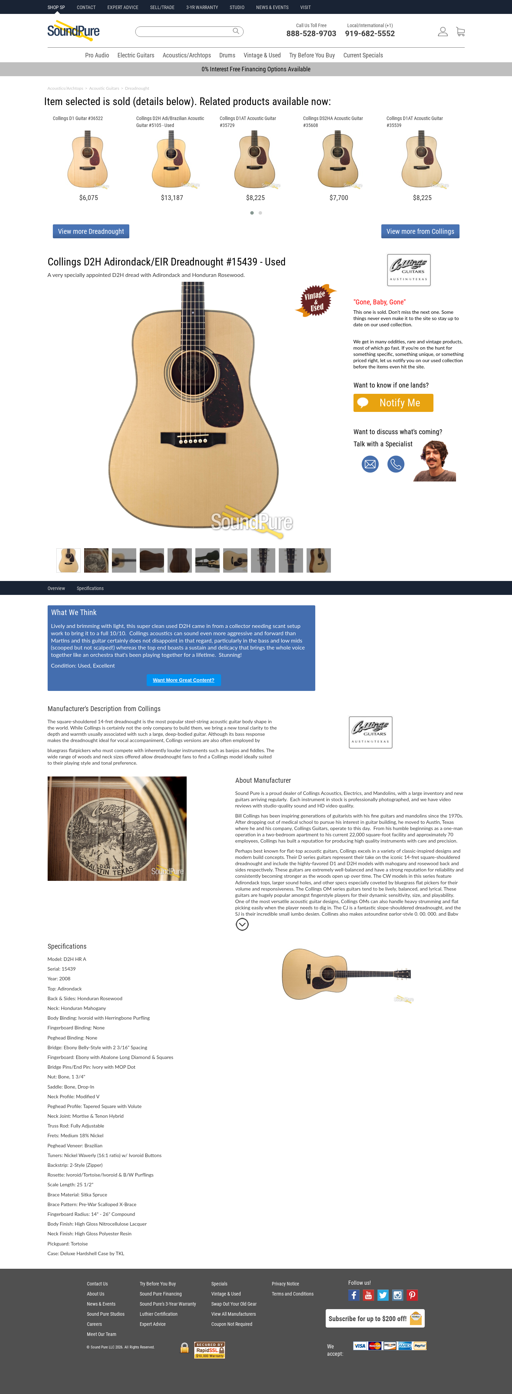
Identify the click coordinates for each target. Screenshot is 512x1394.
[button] (252, 212)
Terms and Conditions (293, 1294)
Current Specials (363, 55)
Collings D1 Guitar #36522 (78, 118)
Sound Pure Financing (161, 1294)
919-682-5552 (370, 33)
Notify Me (400, 403)
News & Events (101, 1304)
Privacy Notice (285, 1284)
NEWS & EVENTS (272, 7)
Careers (94, 1324)
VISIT (305, 7)
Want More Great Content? (183, 680)
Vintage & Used (262, 55)
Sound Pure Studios (105, 1314)
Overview (56, 588)
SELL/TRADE (162, 7)
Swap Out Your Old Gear (234, 1304)
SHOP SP (56, 7)
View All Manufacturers (233, 1314)
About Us (95, 1294)
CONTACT (86, 7)
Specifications (90, 588)
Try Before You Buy (312, 55)
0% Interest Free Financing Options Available (256, 69)
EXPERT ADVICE (122, 7)
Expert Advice (153, 1324)
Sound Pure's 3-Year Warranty (168, 1304)
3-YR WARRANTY (202, 7)
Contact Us (97, 1284)
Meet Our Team (101, 1334)
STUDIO (237, 7)
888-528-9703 (311, 33)
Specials (219, 1284)
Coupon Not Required (231, 1324)
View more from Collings (420, 231)
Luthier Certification (159, 1314)
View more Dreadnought (91, 231)
